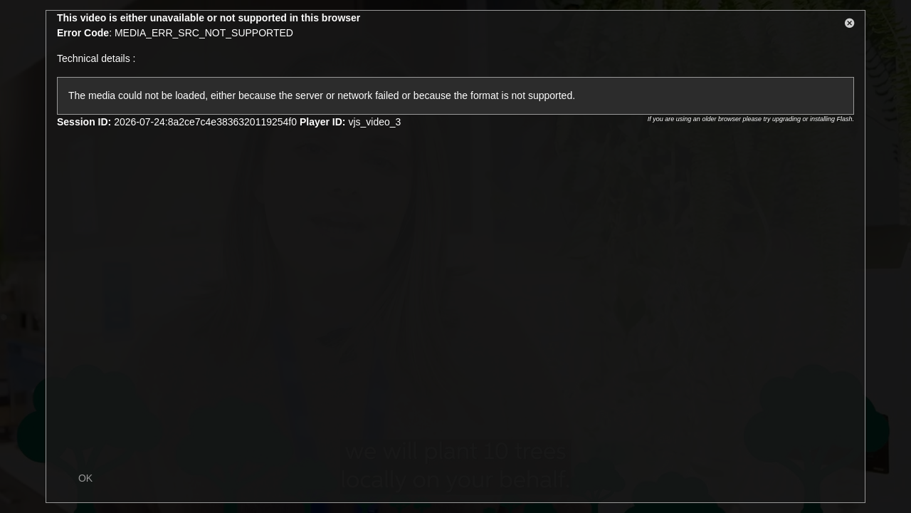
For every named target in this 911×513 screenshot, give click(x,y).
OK (85, 478)
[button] (850, 26)
